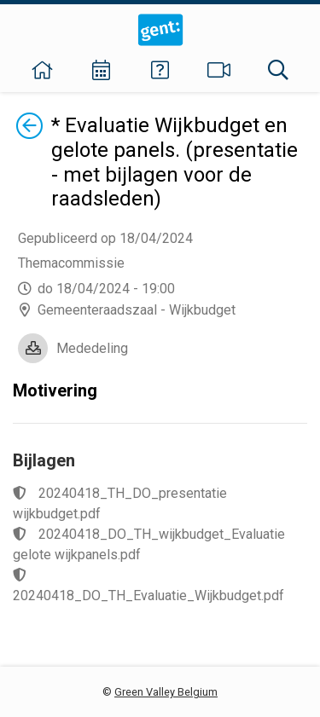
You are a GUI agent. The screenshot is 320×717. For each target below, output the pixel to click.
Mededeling (92, 348)
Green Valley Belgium (166, 691)
